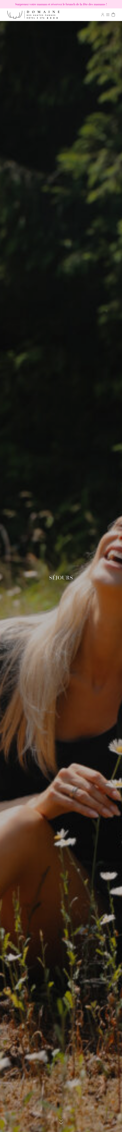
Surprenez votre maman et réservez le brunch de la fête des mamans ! (61, 4)
